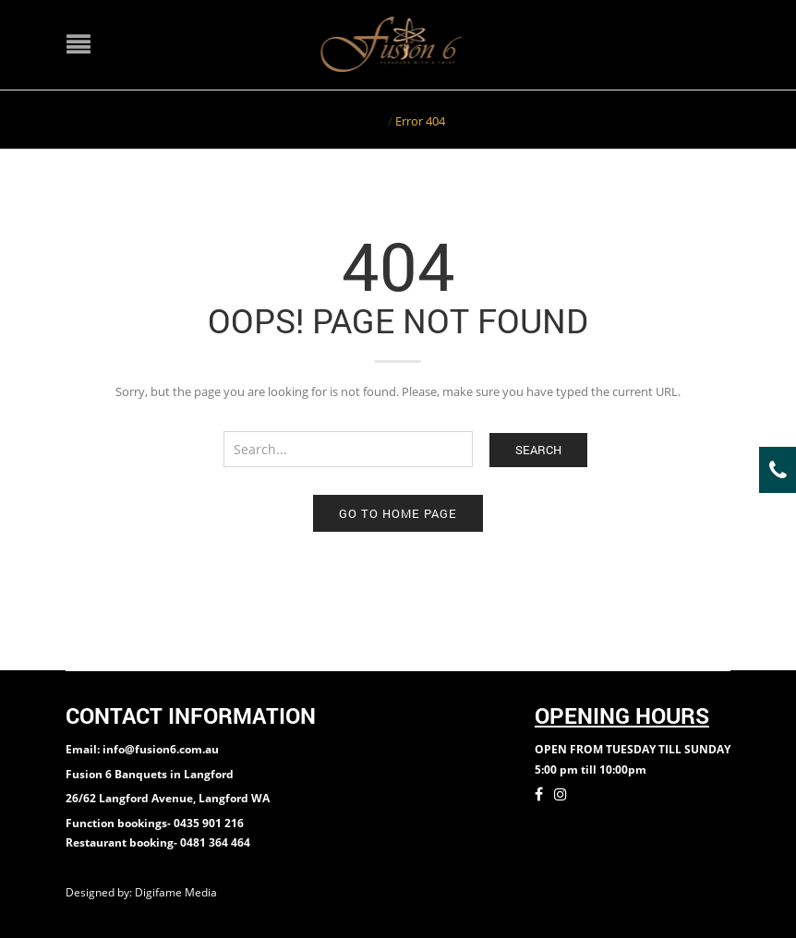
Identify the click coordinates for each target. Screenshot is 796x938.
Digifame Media (177, 892)
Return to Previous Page (659, 119)
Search (538, 449)
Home (368, 121)
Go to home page (398, 513)
